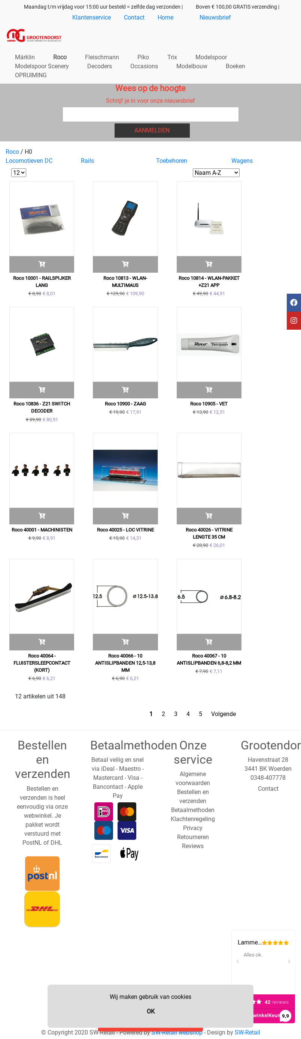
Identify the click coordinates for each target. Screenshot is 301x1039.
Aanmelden (152, 130)
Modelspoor (211, 57)
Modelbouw (191, 66)
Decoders (99, 66)
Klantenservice (91, 17)
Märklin (25, 57)
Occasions (144, 66)
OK (151, 1011)
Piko (143, 57)
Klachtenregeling (193, 819)
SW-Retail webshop (177, 1032)
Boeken (235, 66)
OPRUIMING (31, 75)
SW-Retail (247, 1032)
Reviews (193, 846)
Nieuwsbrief (215, 17)
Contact (134, 17)
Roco (60, 57)
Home (165, 17)
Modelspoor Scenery (42, 66)
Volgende (223, 714)
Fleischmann (102, 57)
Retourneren (193, 837)
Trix (172, 57)
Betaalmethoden (193, 810)
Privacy (193, 828)
